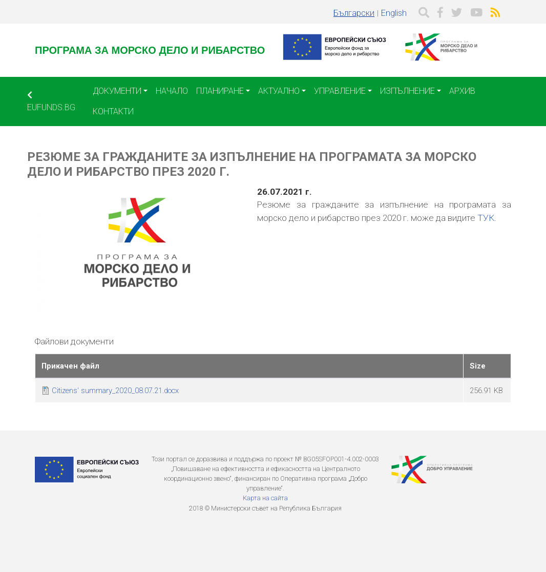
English (394, 13)
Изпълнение (407, 91)
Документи (117, 91)
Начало (172, 91)
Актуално (279, 91)
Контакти (113, 111)
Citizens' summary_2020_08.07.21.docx (115, 390)
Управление (340, 91)
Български (353, 13)
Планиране (220, 91)
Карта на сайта (265, 498)
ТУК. (486, 218)
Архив (462, 91)
